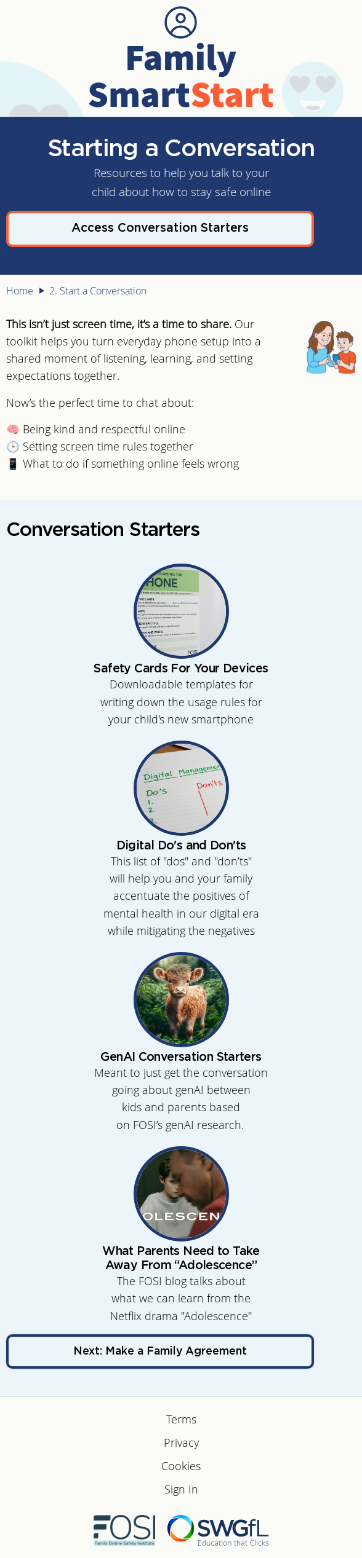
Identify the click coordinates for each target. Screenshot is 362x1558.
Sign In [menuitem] (181, 1489)
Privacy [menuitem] (181, 1443)
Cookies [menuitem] (181, 1466)
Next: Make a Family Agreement (160, 1351)
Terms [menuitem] (181, 1419)
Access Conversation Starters (160, 228)
